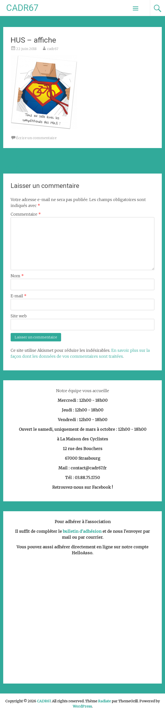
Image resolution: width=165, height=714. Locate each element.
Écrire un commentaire (36, 138)
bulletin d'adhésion (82, 531)
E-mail (18, 295)
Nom (17, 275)
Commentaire (26, 214)
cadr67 (52, 49)
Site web (19, 315)
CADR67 (22, 8)
